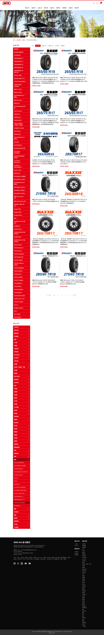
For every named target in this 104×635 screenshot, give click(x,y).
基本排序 (38, 45)
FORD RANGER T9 (18, 67)
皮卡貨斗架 (17, 355)
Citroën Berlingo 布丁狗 (20, 107)
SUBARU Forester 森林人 (19, 222)
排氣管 (15, 425)
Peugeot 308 (17, 209)
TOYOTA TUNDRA (18, 280)
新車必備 (16, 330)
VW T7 (15, 311)
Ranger (61, 559)
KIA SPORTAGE (18, 145)
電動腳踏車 (17, 447)
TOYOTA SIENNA (18, 277)
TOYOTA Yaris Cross (19, 299)
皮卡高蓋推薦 (36, 559)
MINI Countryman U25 (18, 197)
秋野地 (15, 559)
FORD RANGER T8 (18, 64)
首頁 (14, 40)
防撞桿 (15, 364)
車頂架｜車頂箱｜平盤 (19, 367)
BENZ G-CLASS (18, 92)
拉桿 (15, 385)
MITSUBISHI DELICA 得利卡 (19, 183)
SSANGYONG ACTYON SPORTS (19, 240)
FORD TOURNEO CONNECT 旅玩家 (18, 124)
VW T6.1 (16, 305)
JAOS (15, 557)
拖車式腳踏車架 (63, 557)
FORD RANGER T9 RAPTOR (18, 71)
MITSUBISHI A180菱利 (19, 176)
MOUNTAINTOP (30, 559)
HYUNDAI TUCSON (19, 128)
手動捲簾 (16, 336)
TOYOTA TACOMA (18, 302)
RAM (15, 218)
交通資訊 (71, 8)
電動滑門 (16, 444)
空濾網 (15, 392)
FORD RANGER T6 (18, 58)
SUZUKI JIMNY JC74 (19, 78)
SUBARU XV (17, 226)
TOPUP (24, 559)
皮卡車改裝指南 (56, 559)
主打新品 (76, 551)
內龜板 (15, 345)
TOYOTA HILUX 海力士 (19, 81)
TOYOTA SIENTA (18, 271)
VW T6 (15, 481)
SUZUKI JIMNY (18, 75)
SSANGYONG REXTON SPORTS (19, 233)
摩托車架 (16, 512)
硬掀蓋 (15, 432)
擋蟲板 (15, 435)
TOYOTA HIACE (18, 292)
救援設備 (16, 416)
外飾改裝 (16, 352)
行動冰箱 (16, 361)
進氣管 (15, 429)
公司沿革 (76, 545)
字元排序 (57, 45)
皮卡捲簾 (34, 557)
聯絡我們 (77, 8)
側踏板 (15, 419)
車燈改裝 (16, 379)
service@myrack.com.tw (40, 545)
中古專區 (16, 527)
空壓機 (15, 395)
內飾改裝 (16, 348)
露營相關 (16, 521)
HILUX (41, 557)
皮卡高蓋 (30, 557)
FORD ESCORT (17, 120)
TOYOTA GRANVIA (18, 289)
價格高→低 (44, 45)
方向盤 (15, 524)
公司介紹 (76, 544)
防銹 (15, 450)
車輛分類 (46, 8)
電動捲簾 (16, 333)
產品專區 (52, 8)
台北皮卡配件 (43, 559)
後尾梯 (15, 410)
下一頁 (74, 198)
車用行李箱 (17, 376)
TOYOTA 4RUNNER (19, 268)
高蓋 (15, 339)
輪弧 (15, 509)
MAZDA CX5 (17, 173)
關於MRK (27, 8)
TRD (38, 557)
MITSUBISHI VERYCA (19, 187)
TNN (71, 631)
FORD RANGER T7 (18, 61)
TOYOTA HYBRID (18, 260)
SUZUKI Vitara (18, 229)
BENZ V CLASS (18, 89)
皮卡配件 (22, 557)
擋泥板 (15, 438)
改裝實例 (76, 554)
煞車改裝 (16, 453)
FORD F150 (17, 114)
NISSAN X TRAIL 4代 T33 (19, 205)
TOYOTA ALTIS (17, 274)
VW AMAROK (17, 55)
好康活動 (76, 553)
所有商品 (16, 49)
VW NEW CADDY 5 (18, 308)
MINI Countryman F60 (20, 201)
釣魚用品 (16, 422)
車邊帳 (15, 373)
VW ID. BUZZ (17, 131)
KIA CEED (16, 142)
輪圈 (15, 456)
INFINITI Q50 (17, 134)
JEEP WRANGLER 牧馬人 (20, 465)
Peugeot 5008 (17, 212)
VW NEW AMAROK (18, 52)
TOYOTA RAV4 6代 (18, 248)
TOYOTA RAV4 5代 (18, 257)
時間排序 (62, 45)
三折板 (15, 342)
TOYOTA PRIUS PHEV (19, 295)
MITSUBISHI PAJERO (19, 193)
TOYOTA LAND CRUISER (17, 85)
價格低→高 (50, 45)
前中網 (15, 401)
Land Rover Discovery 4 (17, 161)
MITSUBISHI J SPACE (19, 179)
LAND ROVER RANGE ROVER (19, 156)
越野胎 (65, 559)
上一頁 (48, 198)
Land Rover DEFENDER (17, 152)
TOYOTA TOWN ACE (19, 254)
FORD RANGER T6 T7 (19, 499)
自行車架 (16, 358)
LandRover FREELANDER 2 (18, 166)
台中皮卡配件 (49, 559)
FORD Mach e (17, 117)
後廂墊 (15, 413)
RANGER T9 (17, 484)
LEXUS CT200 (17, 170)
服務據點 (64, 8)
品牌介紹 (40, 8)
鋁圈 (56, 557)
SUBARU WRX (17, 237)
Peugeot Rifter (18, 215)
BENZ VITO (17, 103)
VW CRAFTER (17, 317)
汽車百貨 (16, 382)
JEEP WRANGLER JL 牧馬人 (19, 96)
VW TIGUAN (17, 314)
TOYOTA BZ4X (17, 286)
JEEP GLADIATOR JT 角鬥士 (19, 138)
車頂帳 (15, 370)
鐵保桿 (53, 557)
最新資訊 (34, 8)
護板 (15, 515)
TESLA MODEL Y (18, 283)
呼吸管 (15, 388)
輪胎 (24, 40)
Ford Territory (18, 111)
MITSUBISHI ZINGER (19, 190)
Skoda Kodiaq (18, 245)
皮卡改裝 (49, 557)
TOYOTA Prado (18, 251)
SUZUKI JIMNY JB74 (19, 493)
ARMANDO (19, 559)
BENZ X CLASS (18, 100)
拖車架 (15, 398)
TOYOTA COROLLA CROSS (18, 264)
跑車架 (15, 441)
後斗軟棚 (16, 407)
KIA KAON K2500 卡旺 (19, 148)
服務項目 (58, 8)
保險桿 (15, 404)
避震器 (15, 518)
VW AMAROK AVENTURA (20, 490)
